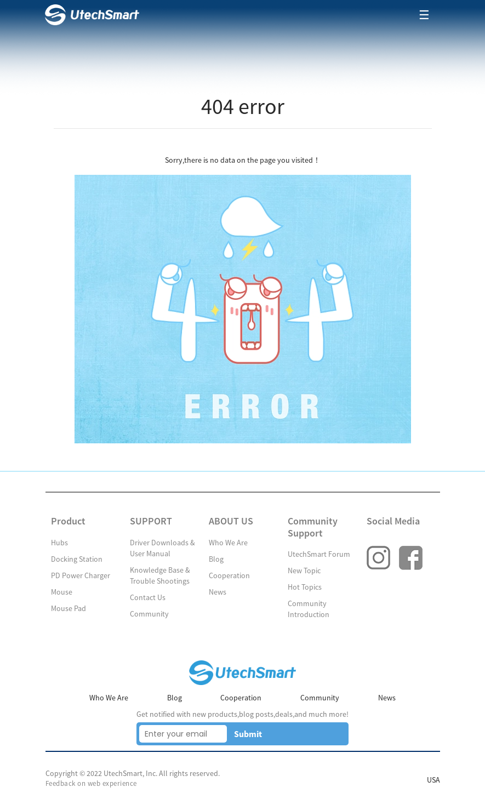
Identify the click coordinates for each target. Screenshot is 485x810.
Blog (216, 559)
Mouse (61, 592)
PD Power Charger (80, 575)
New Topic (304, 570)
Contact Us (148, 597)
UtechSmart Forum (319, 554)
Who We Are (228, 542)
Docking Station (76, 559)
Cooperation (229, 575)
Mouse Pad (68, 608)
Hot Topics (305, 587)
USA (433, 780)
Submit (248, 733)
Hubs (59, 542)
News (217, 592)
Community (149, 614)
